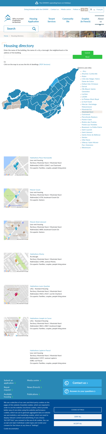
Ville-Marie (86, 140)
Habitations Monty (37, 254)
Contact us (55, 9)
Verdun (84, 137)
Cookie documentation (11, 429)
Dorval (84, 86)
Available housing (8, 395)
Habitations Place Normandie (41, 158)
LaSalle (84, 97)
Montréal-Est (87, 109)
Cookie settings (77, 410)
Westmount (86, 147)
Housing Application (33, 20)
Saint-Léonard (87, 132)
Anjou (84, 76)
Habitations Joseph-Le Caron (40, 318)
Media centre (66, 9)
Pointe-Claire (87, 119)
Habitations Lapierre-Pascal (40, 350)
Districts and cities (84, 68)
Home (6, 36)
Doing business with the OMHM (36, 9)
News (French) (33, 387)
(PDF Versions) (44, 64)
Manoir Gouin (35, 190)
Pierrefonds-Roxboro (89, 117)
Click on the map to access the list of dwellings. (27, 63)
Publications (32, 394)
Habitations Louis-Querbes (40, 286)
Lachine (85, 94)
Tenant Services (52, 20)
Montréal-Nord (87, 112)
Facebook (82, 9)
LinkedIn (86, 9)
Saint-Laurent (87, 130)
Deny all (77, 417)
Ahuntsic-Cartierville (89, 74)
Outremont (86, 114)
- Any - (84, 71)
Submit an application (9, 381)
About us (101, 20)
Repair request (7, 388)
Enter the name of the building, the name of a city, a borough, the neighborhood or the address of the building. (36, 51)
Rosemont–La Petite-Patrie (92, 127)
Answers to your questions (79, 391)
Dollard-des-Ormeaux (90, 84)
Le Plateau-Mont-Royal (90, 99)
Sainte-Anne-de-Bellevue (91, 135)
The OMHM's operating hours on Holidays (55, 3)
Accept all (78, 423)
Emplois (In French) (85, 20)
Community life (67, 20)
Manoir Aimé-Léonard (38, 222)
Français (100, 9)
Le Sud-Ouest (87, 102)
